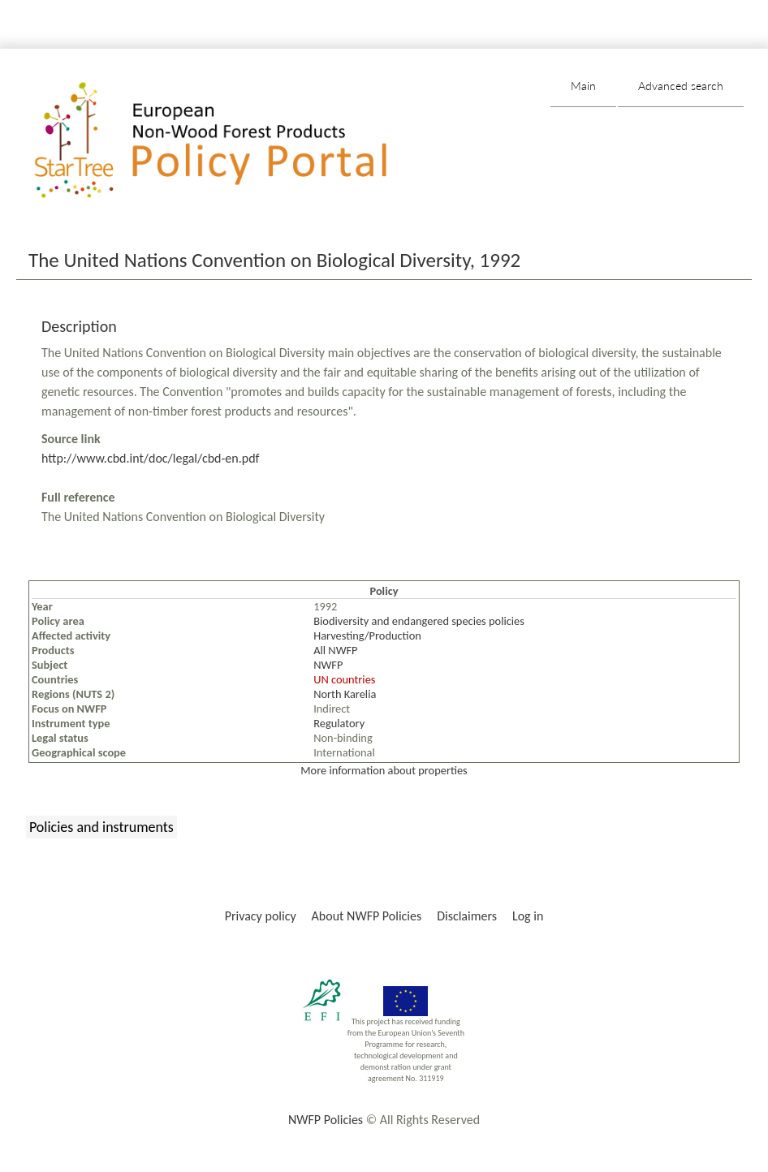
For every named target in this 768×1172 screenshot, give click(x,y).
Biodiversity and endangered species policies (418, 621)
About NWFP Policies (367, 916)
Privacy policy (260, 916)
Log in (527, 916)
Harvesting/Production (367, 635)
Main (583, 86)
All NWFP (335, 650)
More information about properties (383, 770)
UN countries (344, 679)
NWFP (328, 664)
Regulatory (339, 723)
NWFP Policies (325, 1119)
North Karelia (344, 694)
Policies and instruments (101, 827)
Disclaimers (467, 916)
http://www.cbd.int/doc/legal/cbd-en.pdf (150, 458)
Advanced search (680, 86)
